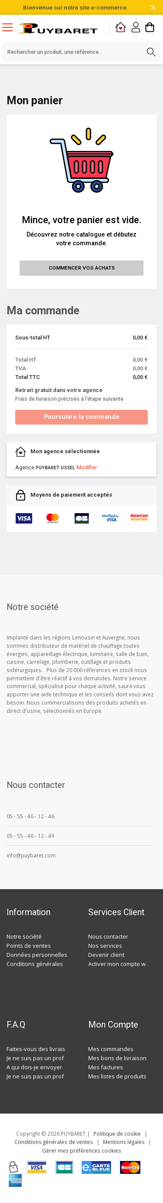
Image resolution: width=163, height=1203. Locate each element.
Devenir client (106, 955)
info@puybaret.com (31, 855)
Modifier (87, 467)
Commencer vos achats (82, 268)
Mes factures (105, 1067)
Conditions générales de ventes (49, 964)
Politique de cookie (117, 1133)
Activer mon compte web (120, 964)
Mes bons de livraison (117, 1058)
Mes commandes (110, 1049)
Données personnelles (37, 955)
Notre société (24, 936)
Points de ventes (29, 945)
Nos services (105, 945)
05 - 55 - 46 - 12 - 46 (30, 816)
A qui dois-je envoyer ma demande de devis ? (66, 1067)
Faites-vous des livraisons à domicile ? (57, 1049)
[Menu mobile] (11, 27)
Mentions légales (124, 1141)
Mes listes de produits (117, 1076)
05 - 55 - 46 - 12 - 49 (30, 835)
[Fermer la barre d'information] (153, 7)
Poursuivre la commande (82, 417)
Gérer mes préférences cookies (81, 1150)
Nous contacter (108, 936)
